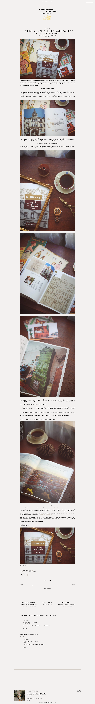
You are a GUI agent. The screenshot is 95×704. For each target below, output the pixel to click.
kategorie (51, 1)
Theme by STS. (53, 702)
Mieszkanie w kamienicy (43, 702)
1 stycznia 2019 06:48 (26, 623)
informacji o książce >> (29, 573)
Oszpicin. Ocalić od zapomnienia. (46, 514)
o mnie (42, 1)
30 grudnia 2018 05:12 (23, 613)
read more (28, 700)
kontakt (46, 1)
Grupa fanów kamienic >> (27, 575)
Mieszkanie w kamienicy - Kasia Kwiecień (30, 622)
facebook (79, 691)
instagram (79, 690)
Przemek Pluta (23, 612)
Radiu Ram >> (33, 570)
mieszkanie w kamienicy (52, 35)
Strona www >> (25, 571)
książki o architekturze (43, 35)
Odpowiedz (22, 617)
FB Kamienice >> (25, 574)
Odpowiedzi (26, 620)
